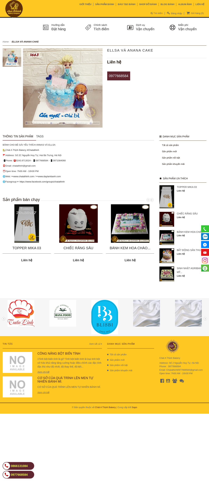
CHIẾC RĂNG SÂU (78, 248)
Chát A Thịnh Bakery (105, 407)
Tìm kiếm (157, 13)
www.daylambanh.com (49, 176)
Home (6, 41)
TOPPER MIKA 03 (26, 248)
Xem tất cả (95, 344)
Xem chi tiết (43, 372)
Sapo (134, 407)
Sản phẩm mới (169, 151)
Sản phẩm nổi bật (171, 157)
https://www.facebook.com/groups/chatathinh (42, 181)
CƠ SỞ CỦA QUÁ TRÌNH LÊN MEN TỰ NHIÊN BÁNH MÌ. (65, 379)
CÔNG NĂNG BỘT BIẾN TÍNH (58, 353)
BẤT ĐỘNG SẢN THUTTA (191, 250)
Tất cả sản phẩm (170, 145)
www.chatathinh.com (23, 176)
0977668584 (118, 76)
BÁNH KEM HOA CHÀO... (130, 248)
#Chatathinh (33, 150)
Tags (39, 136)
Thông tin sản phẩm (18, 136)
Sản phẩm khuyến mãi (173, 164)
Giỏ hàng (195, 13)
